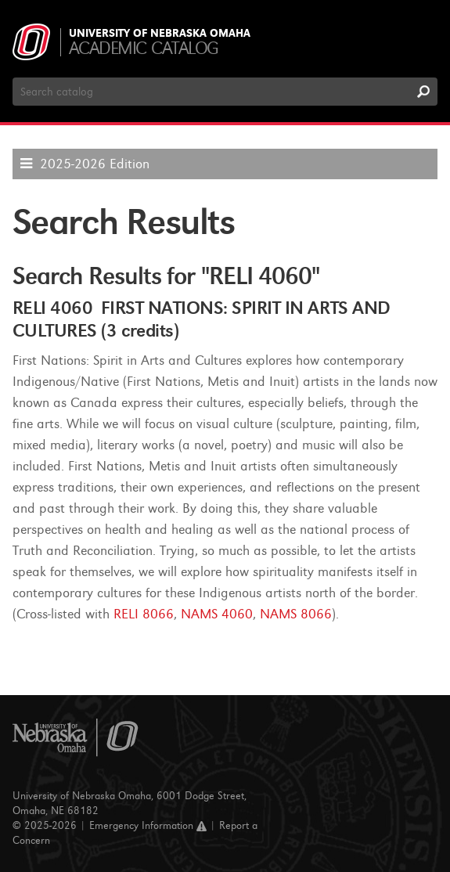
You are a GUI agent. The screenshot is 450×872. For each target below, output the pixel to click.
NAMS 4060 (217, 614)
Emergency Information (148, 825)
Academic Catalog (143, 48)
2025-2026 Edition (94, 164)
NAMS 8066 (296, 614)
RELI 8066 (143, 614)
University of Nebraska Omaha (159, 33)
